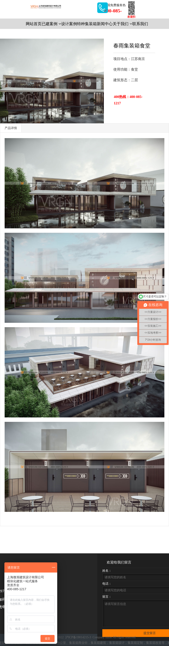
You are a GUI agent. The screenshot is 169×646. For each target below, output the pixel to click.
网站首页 (34, 24)
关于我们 (122, 24)
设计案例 (69, 24)
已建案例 (51, 24)
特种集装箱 (87, 24)
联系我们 (140, 24)
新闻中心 (105, 24)
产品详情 (11, 128)
